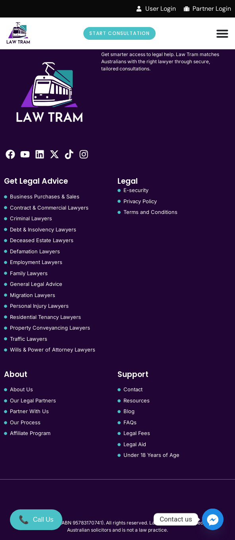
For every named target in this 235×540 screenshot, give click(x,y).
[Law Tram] (18, 33)
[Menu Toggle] (222, 33)
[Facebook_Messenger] (212, 519)
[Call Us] (36, 519)
